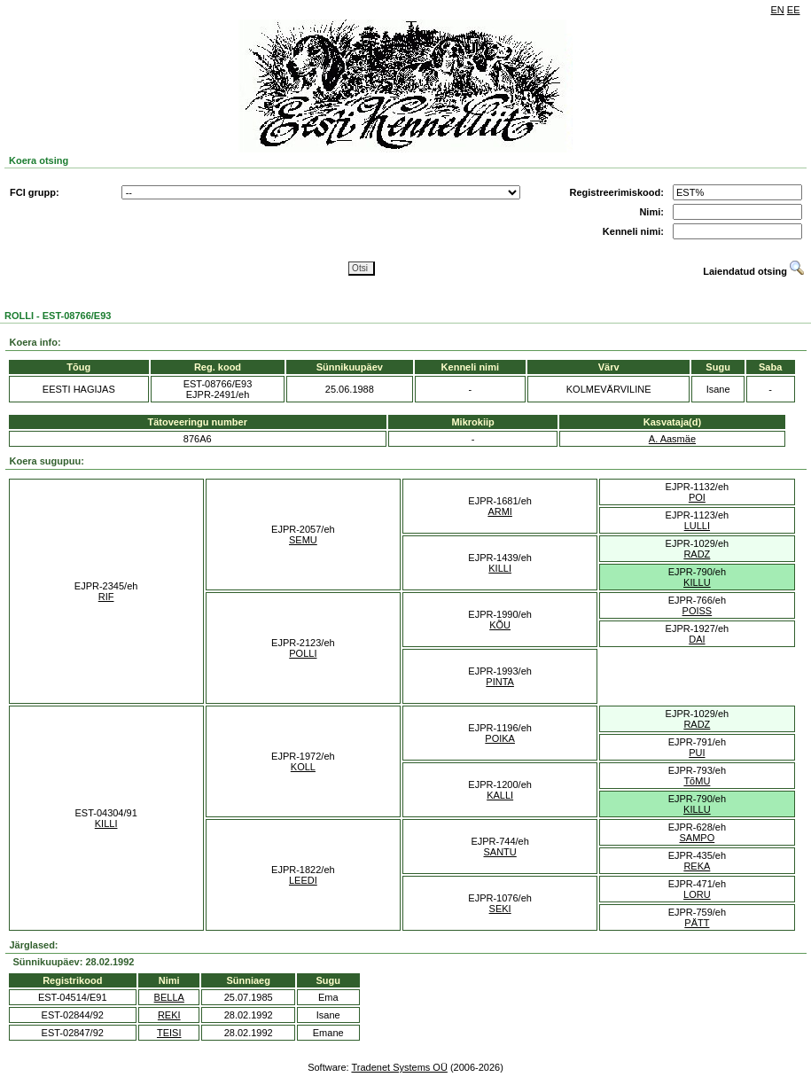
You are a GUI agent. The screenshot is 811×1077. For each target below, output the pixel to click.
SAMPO (697, 837)
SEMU (303, 540)
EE (793, 9)
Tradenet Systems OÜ (399, 1067)
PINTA (500, 681)
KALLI (500, 795)
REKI (169, 1015)
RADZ (696, 554)
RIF (106, 596)
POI (697, 497)
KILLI (499, 568)
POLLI (302, 653)
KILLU (697, 582)
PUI (697, 752)
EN (777, 9)
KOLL (303, 766)
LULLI (697, 525)
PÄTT (696, 922)
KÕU (500, 625)
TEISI (169, 1032)
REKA (696, 866)
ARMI (499, 511)
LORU (697, 894)
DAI (697, 639)
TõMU (696, 781)
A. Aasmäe (672, 438)
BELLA (169, 997)
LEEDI (303, 880)
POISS (697, 610)
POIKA (500, 738)
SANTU (499, 852)
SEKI (500, 908)
